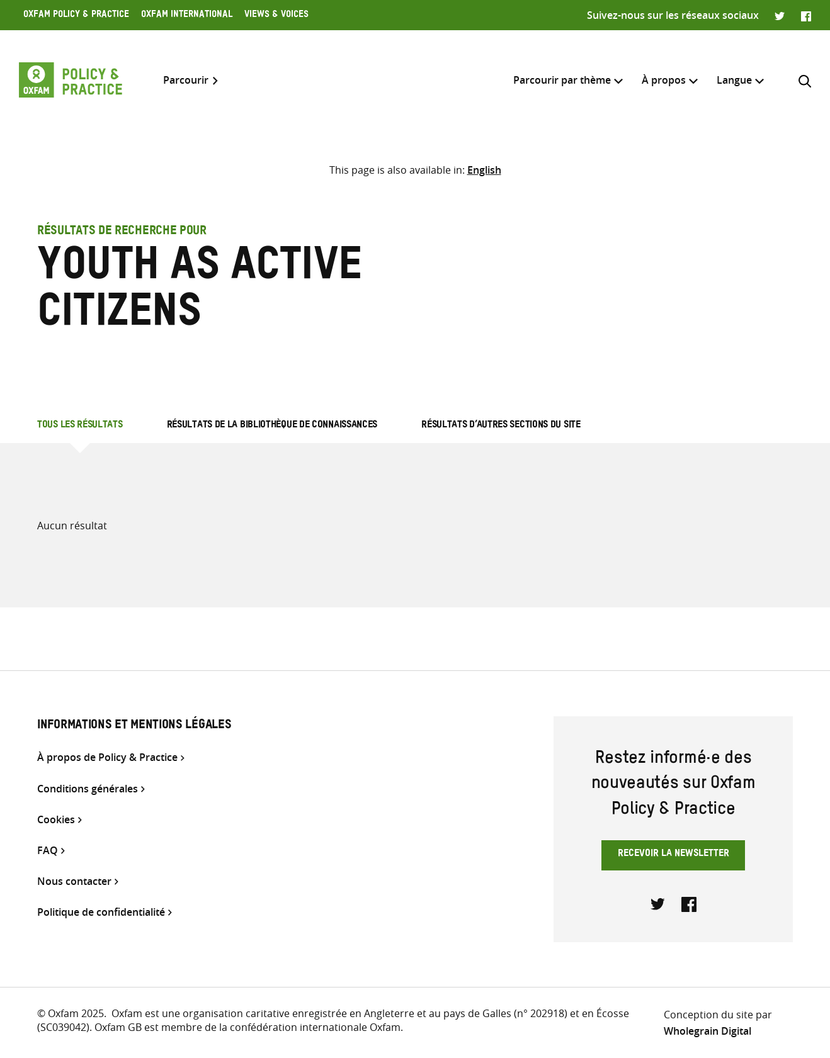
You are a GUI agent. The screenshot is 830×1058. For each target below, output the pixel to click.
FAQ (47, 851)
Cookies (56, 820)
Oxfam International (186, 15)
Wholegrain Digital (707, 1031)
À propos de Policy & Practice (107, 757)
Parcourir (185, 80)
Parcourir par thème (562, 80)
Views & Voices (276, 15)
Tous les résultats (80, 426)
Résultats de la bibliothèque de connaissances (272, 426)
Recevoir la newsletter (673, 854)
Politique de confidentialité (101, 912)
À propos (664, 80)
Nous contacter (74, 881)
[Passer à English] (484, 170)
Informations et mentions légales (134, 726)
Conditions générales (87, 789)
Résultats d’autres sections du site (501, 426)
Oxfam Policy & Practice (76, 15)
